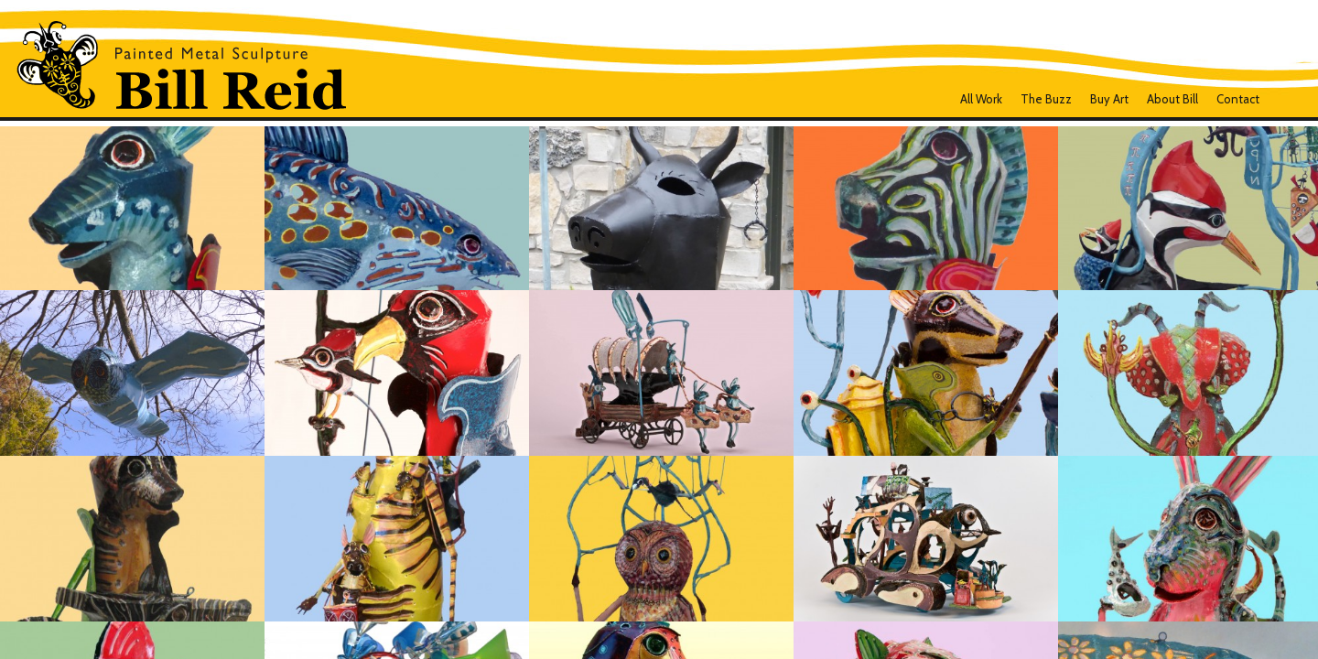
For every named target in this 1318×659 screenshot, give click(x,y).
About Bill (1172, 99)
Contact (1237, 99)
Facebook (1284, 98)
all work (981, 99)
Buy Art (1109, 99)
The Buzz (1046, 99)
